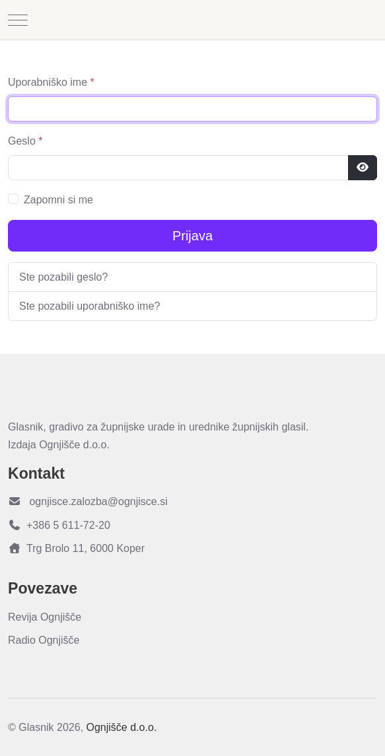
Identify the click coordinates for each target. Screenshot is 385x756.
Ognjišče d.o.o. (122, 727)
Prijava (192, 235)
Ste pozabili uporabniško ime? (89, 306)
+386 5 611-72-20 (59, 525)
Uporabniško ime (51, 82)
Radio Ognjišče (44, 640)
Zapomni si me (58, 199)
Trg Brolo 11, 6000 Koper (76, 548)
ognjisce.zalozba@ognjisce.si (88, 501)
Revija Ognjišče (44, 617)
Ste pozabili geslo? (63, 277)
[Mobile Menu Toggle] (18, 20)
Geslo (25, 141)
